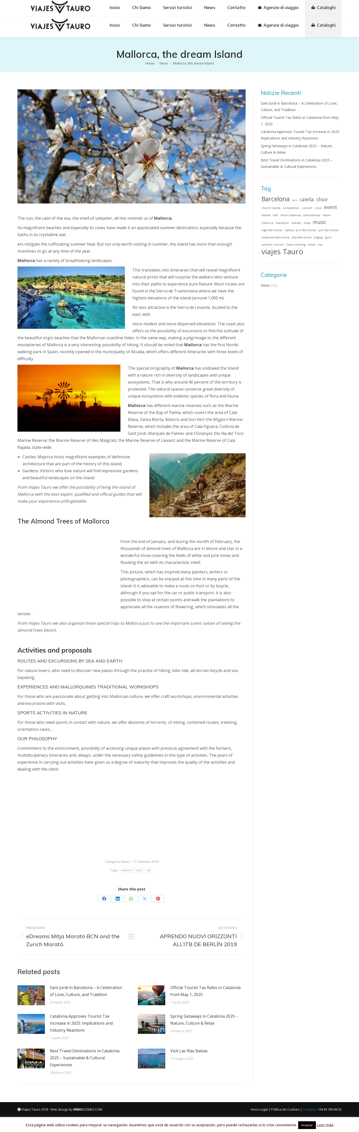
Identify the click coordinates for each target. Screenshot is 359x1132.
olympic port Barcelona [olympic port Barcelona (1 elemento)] (300, 230)
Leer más (325, 1124)
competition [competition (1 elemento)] (291, 208)
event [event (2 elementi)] (330, 207)
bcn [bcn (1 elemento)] (294, 200)
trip (149, 870)
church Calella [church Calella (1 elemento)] (271, 208)
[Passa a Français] (249, 6)
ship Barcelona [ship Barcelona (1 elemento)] (301, 237)
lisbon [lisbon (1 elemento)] (327, 215)
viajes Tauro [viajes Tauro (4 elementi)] (282, 251)
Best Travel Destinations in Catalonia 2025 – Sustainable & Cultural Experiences (84, 1057)
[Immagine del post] (31, 995)
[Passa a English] (223, 6)
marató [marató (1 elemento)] (296, 223)
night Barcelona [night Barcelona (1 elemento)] (272, 230)
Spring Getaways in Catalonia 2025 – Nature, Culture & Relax (204, 1019)
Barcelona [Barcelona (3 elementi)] (276, 199)
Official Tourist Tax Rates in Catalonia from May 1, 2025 (205, 991)
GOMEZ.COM (88, 1109)
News (125, 861)
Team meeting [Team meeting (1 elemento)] (295, 244)
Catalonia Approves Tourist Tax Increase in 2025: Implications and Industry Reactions (81, 1023)
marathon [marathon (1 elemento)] (282, 223)
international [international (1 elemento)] (311, 215)
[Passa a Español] (172, 6)
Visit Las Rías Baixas (189, 1051)
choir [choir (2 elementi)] (322, 199)
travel (139, 870)
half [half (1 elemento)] (275, 215)
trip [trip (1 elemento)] (320, 244)
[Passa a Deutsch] (198, 6)
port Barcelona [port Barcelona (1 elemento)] (328, 230)
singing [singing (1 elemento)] (318, 237)
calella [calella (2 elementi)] (307, 199)
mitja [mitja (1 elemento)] (307, 223)
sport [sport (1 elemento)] (328, 237)
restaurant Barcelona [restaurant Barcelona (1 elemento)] (275, 237)
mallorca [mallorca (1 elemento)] (267, 223)
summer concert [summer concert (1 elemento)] (273, 244)
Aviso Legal (259, 1109)
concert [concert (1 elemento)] (307, 208)
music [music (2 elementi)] (319, 222)
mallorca (126, 870)
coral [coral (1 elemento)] (318, 208)
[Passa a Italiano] (274, 6)
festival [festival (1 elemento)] (266, 215)
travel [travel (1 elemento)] (311, 244)
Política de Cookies (285, 1109)
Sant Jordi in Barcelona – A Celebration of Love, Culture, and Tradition (86, 991)
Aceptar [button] (307, 1125)
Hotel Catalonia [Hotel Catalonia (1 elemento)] (290, 215)
